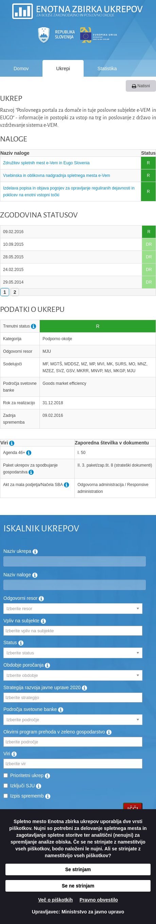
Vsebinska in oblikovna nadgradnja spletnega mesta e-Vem (56, 175)
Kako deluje (70, 85)
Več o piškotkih (55, 900)
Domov (21, 68)
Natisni (141, 86)
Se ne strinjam (78, 886)
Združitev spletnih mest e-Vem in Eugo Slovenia (46, 163)
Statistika (107, 68)
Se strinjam (78, 869)
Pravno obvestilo (99, 900)
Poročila (22, 85)
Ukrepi (63, 68)
